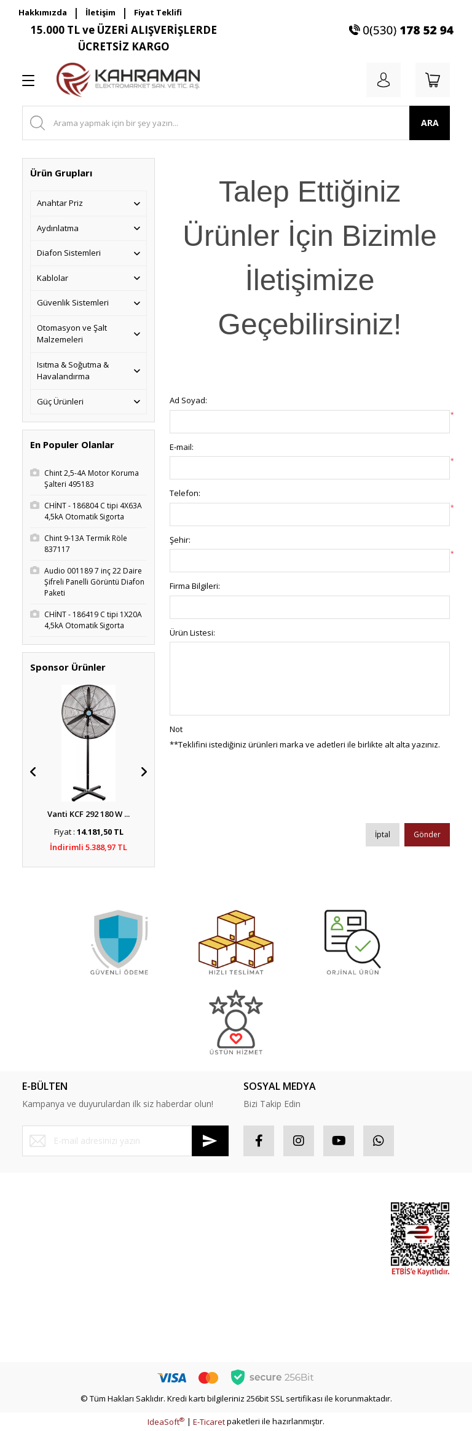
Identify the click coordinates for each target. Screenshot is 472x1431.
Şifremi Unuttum (52, 1256)
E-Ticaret (209, 1421)
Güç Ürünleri (60, 401)
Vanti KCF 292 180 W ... (88, 813)
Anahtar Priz (60, 202)
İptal (382, 834)
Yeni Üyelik (42, 1212)
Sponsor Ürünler (333, 1219)
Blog (141, 1311)
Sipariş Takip (267, 1234)
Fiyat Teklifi (158, 12)
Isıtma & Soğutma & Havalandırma (73, 370)
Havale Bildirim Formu (62, 1300)
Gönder (427, 834)
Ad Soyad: (188, 400)
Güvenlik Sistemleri (73, 302)
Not (176, 729)
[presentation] (263, 791)
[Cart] (432, 80)
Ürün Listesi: (192, 632)
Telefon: (185, 493)
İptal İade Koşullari (167, 1268)
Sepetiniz (260, 1277)
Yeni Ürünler (340, 1314)
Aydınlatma (58, 228)
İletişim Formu (47, 1277)
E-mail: (182, 446)
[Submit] (210, 1140)
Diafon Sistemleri (69, 252)
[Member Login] (383, 80)
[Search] (236, 123)
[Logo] (128, 80)
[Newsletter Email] (125, 1140)
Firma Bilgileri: (195, 585)
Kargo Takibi (45, 1321)
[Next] (144, 772)
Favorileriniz (266, 1256)
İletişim (100, 12)
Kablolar (52, 277)
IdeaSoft (166, 1421)
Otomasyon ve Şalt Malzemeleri (72, 333)
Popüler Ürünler (332, 1252)
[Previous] (33, 772)
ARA (430, 122)
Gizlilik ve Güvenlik (168, 1246)
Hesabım (260, 1212)
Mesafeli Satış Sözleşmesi (159, 1219)
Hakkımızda (42, 12)
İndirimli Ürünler (332, 1286)
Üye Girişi (39, 1234)
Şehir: (180, 539)
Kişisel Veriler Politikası (175, 1290)
